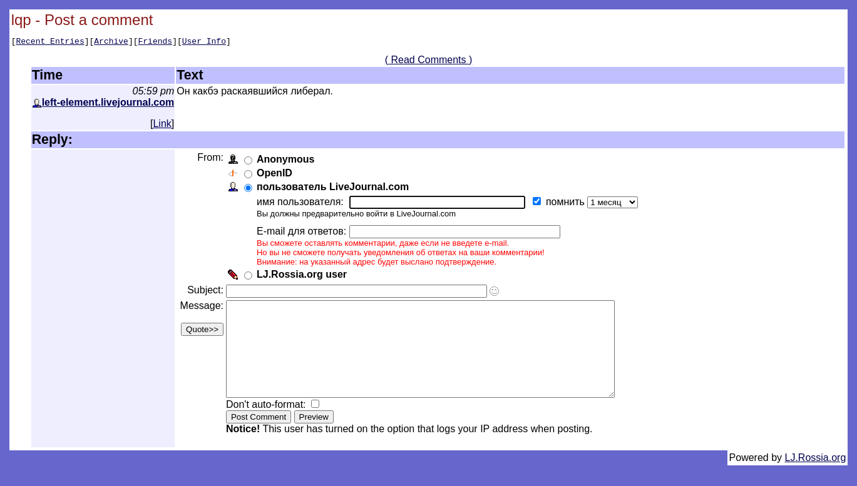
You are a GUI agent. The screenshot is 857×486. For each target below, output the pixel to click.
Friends (155, 42)
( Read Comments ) (429, 61)
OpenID (277, 175)
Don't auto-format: (269, 425)
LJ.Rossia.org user (304, 276)
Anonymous (288, 161)
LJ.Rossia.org (815, 478)
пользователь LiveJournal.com (335, 188)
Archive (111, 42)
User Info (204, 42)
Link (162, 125)
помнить (569, 203)
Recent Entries (50, 42)
